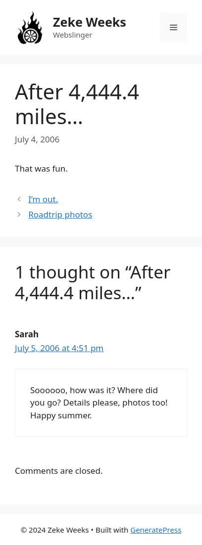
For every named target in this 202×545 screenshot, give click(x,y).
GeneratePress (155, 530)
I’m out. (43, 199)
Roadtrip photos (60, 214)
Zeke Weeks (89, 21)
